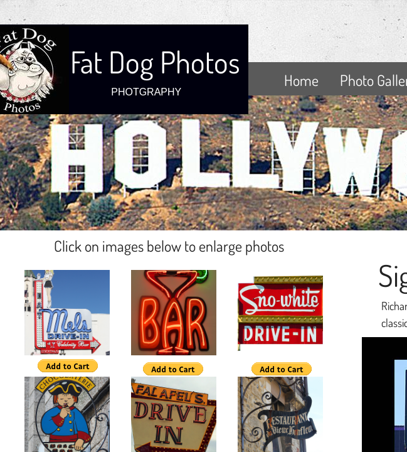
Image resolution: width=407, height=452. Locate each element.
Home (301, 80)
